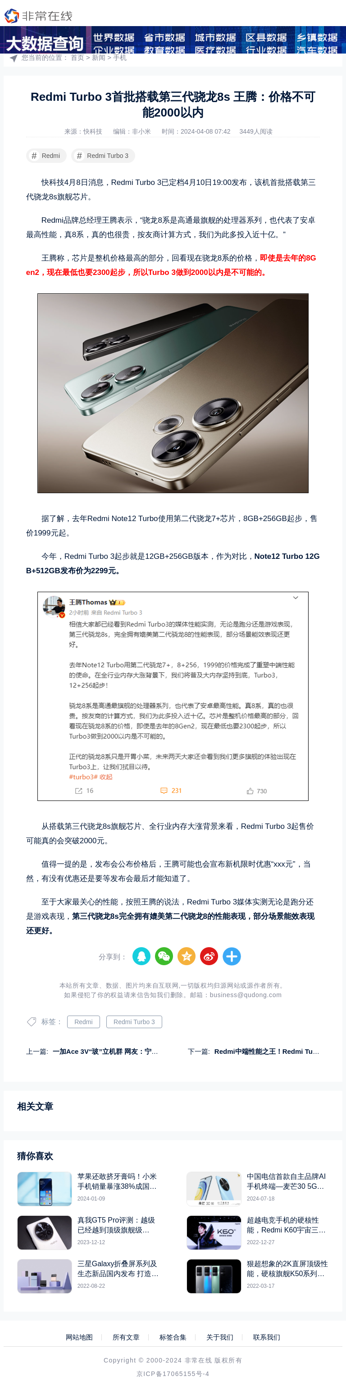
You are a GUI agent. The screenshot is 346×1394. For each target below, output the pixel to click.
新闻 (98, 57)
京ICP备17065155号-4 (173, 1373)
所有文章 (126, 1337)
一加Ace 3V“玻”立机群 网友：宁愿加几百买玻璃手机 (132, 1051)
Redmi (44, 155)
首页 (77, 57)
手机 (120, 57)
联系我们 (266, 1337)
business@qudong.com (246, 994)
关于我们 (219, 1337)
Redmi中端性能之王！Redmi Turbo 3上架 (278, 1051)
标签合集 (173, 1337)
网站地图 (79, 1337)
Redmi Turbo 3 (101, 155)
